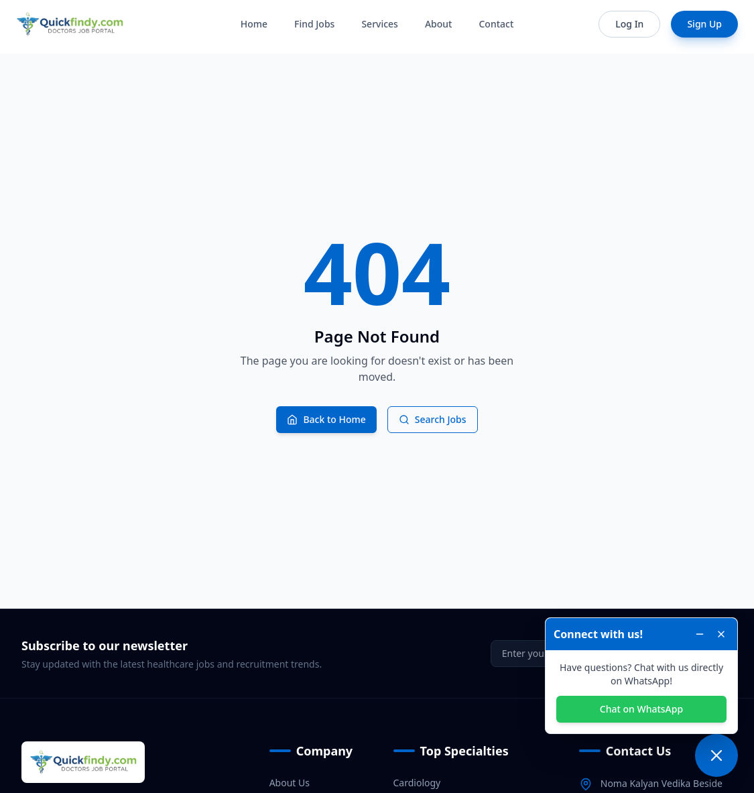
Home (254, 23)
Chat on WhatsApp (641, 709)
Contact (496, 23)
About (438, 23)
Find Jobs (314, 23)
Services (379, 23)
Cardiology (417, 782)
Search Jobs (432, 419)
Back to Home (326, 419)
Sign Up (704, 23)
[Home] (69, 24)
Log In (629, 23)
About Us (289, 782)
